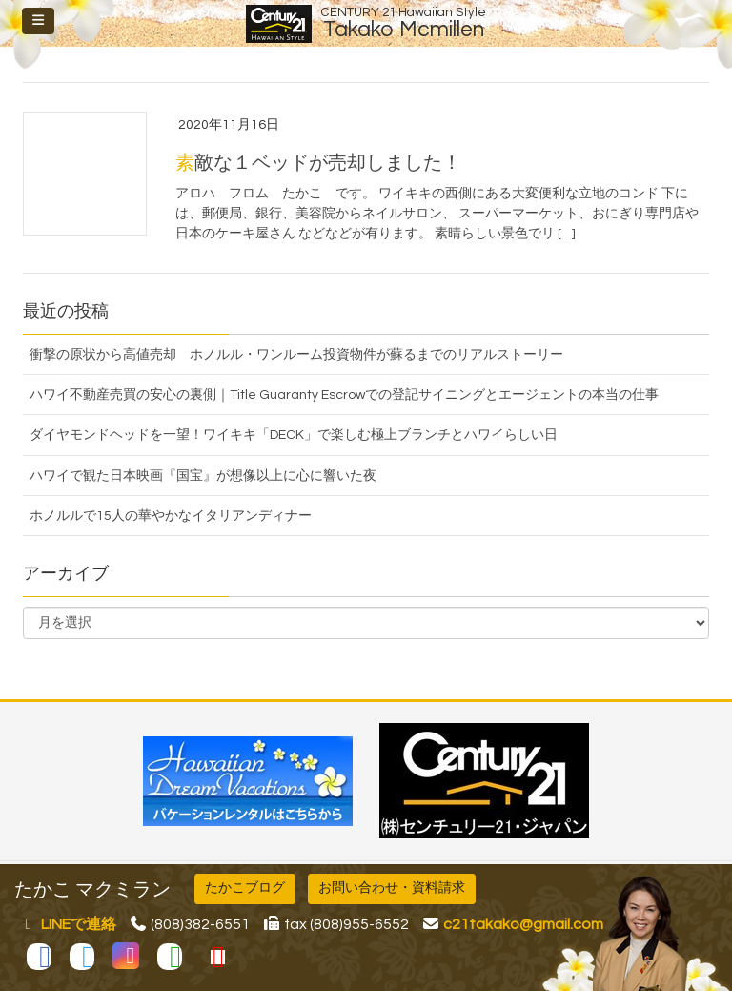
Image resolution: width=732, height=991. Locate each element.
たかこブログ (245, 888)
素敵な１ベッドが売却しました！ (318, 163)
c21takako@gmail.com (523, 924)
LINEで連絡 (78, 924)
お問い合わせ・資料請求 (391, 888)
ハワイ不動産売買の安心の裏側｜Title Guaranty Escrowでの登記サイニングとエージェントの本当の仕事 (344, 395)
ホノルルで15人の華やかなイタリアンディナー (171, 516)
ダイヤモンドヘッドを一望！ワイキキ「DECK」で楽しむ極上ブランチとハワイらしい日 (294, 435)
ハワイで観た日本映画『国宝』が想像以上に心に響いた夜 (203, 476)
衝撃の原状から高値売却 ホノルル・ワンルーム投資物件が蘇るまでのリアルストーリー (296, 354)
